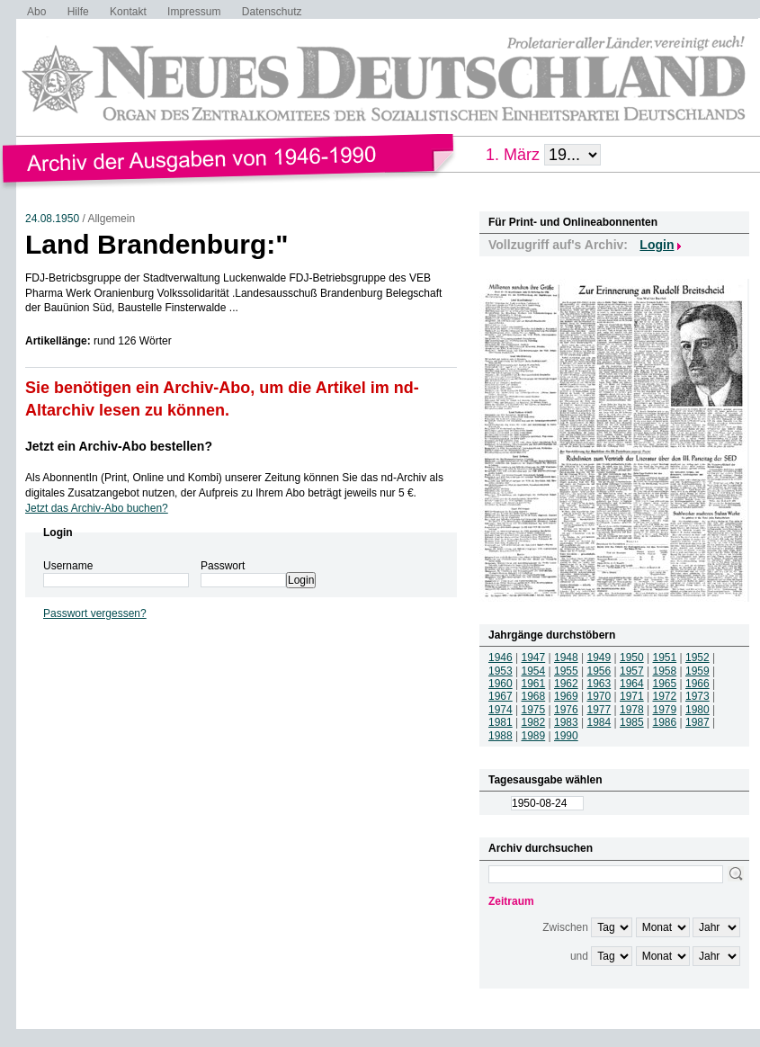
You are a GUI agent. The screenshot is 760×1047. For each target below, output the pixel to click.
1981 (500, 722)
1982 (534, 722)
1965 (665, 683)
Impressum (193, 11)
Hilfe (78, 11)
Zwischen (565, 927)
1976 (566, 709)
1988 (500, 735)
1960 (500, 683)
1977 (599, 709)
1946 (500, 657)
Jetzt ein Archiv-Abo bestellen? (118, 446)
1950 (632, 657)
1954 (534, 671)
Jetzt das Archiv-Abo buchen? (96, 508)
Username (68, 565)
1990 (566, 735)
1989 (534, 735)
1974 (500, 709)
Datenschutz (272, 11)
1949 (599, 657)
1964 (632, 683)
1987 (697, 722)
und (579, 956)
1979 (665, 709)
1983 (566, 722)
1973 (697, 696)
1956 (599, 671)
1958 (665, 671)
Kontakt (128, 11)
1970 (599, 696)
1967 (500, 696)
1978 (632, 709)
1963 (599, 683)
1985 (632, 722)
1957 (632, 671)
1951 (665, 657)
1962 (566, 683)
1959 (697, 671)
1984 (599, 722)
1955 (566, 671)
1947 (534, 657)
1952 (697, 657)
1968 (534, 696)
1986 (665, 722)
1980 (697, 709)
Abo (36, 11)
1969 (566, 696)
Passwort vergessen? (95, 613)
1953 (500, 671)
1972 (665, 696)
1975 (534, 709)
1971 (632, 696)
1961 (534, 683)
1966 (697, 683)
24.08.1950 (52, 218)
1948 (566, 657)
